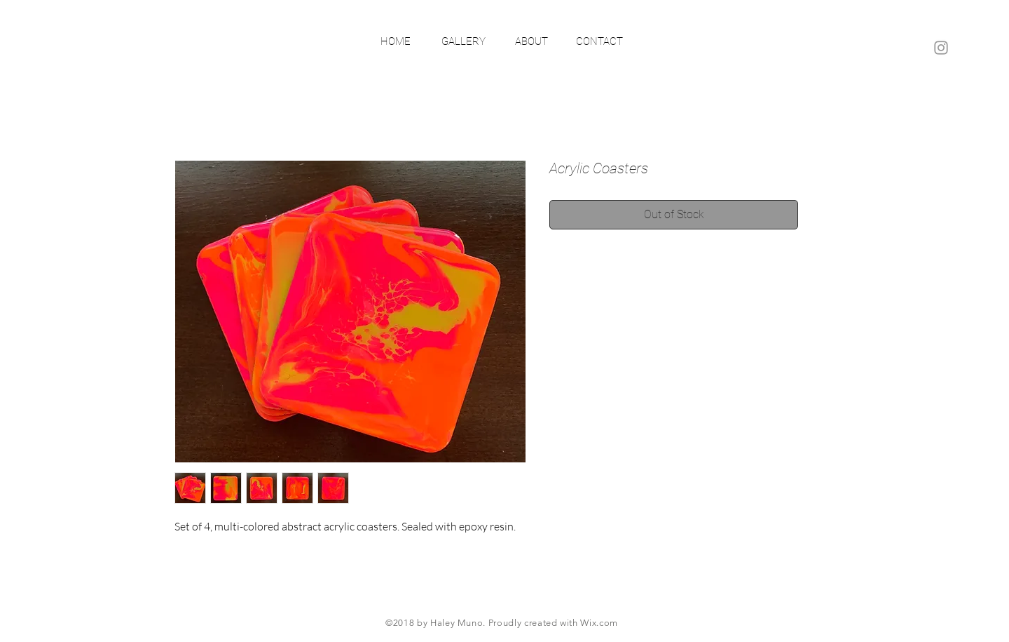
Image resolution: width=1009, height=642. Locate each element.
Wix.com (599, 622)
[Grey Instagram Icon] (941, 48)
